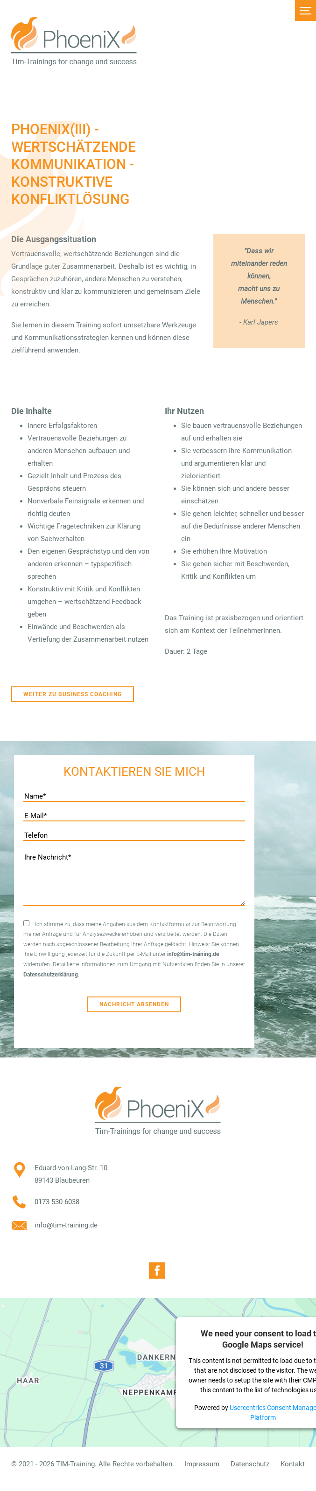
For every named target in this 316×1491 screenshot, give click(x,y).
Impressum (201, 1464)
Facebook (157, 1270)
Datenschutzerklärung (50, 974)
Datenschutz (250, 1464)
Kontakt (293, 1464)
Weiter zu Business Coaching (72, 694)
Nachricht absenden (134, 1004)
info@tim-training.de (193, 954)
